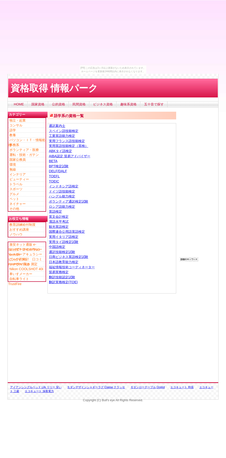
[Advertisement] (93, 99)
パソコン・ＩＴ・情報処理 (26, 140)
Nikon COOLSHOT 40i (26, 269)
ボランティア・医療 (24, 150)
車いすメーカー (20, 274)
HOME (19, 104)
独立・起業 (17, 120)
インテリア (17, 174)
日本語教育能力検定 (63, 262)
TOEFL (54, 176)
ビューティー (19, 179)
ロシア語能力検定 (62, 206)
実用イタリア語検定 (63, 237)
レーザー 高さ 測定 (23, 264)
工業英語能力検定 (62, 136)
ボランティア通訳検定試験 (68, 201)
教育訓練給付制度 (22, 224)
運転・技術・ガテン (24, 155)
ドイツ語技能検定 (62, 191)
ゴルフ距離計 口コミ (25, 259)
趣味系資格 (128, 104)
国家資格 (37, 104)
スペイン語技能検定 (63, 131)
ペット (14, 199)
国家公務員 (17, 159)
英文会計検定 (59, 216)
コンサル (15, 125)
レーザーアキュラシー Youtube (26, 249)
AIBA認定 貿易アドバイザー (69, 156)
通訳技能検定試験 (62, 252)
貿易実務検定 (59, 272)
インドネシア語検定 (63, 186)
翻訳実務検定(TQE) (63, 282)
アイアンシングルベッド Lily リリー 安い (36, 387)
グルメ (14, 194)
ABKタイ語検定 (60, 151)
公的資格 (58, 104)
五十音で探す (154, 104)
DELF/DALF (58, 171)
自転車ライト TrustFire (20, 279)
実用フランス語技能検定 (67, 141)
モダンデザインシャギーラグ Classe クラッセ (96, 387)
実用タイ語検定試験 (63, 242)
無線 (12, 169)
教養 (12, 135)
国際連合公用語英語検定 (67, 231)
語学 (12, 130)
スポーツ (15, 189)
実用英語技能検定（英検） (68, 146)
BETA (53, 161)
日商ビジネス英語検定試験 (68, 257)
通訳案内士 (57, 126)
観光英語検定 (59, 227)
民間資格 (79, 104)
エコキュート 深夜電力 (39, 391)
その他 (14, 209)
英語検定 (55, 211)
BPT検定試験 (59, 166)
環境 (12, 164)
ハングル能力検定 (62, 196)
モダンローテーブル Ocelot (148, 387)
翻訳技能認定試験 (62, 277)
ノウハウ (15, 234)
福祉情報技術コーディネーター (72, 267)
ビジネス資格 (103, 104)
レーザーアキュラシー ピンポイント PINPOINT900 (26, 254)
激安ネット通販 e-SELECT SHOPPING (24, 245)
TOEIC (54, 181)
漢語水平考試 (59, 221)
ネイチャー (17, 204)
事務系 (14, 145)
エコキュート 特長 (181, 387)
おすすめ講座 (19, 229)
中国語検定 (57, 247)
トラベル (15, 184)
